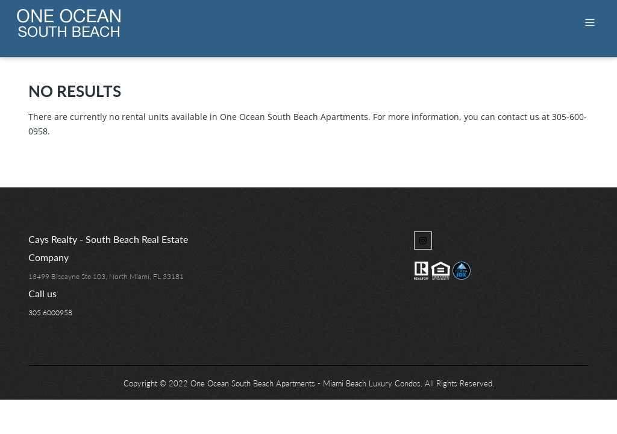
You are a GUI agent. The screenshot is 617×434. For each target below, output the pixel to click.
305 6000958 (50, 312)
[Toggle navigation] (590, 22)
